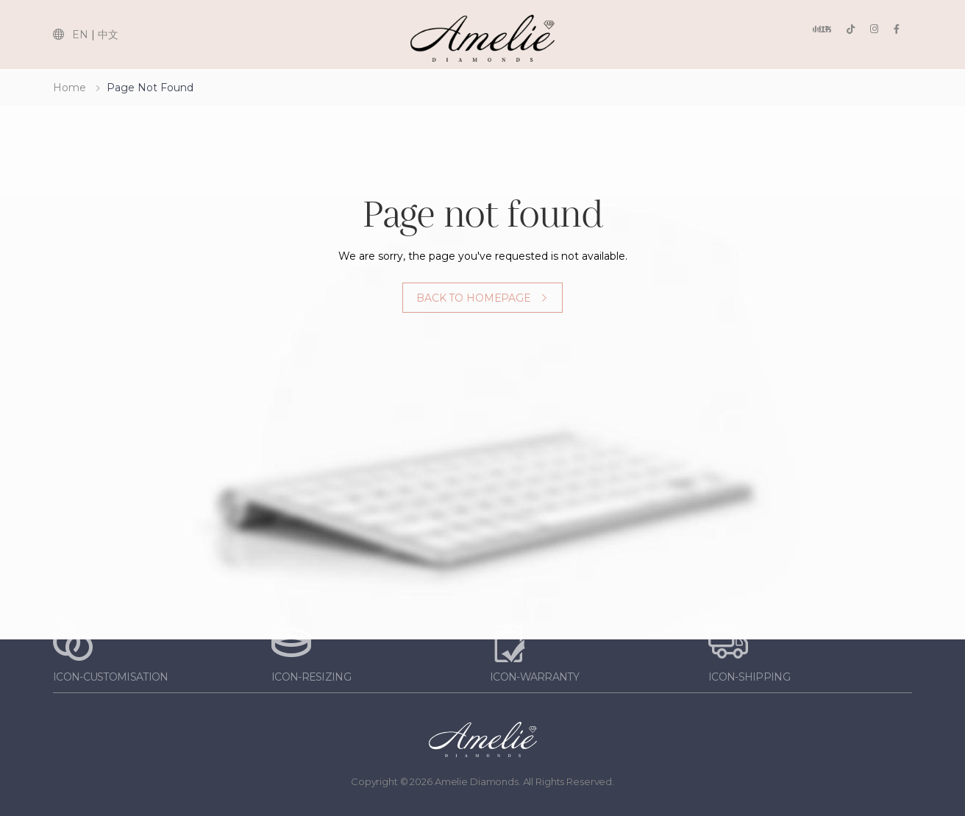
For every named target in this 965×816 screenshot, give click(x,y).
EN (80, 34)
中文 (108, 34)
